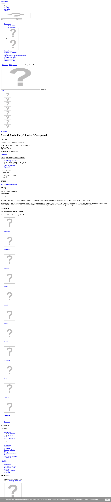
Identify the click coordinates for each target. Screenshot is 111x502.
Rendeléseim (7, 464)
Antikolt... (6, 397)
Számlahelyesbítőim (9, 467)
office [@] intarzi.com (15, 480)
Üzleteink (7, 446)
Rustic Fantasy (8, 51)
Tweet (3, 157)
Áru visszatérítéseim (10, 466)
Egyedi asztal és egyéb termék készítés (15, 55)
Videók (6, 54)
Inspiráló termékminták (10, 57)
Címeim (6, 469)
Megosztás (9, 157)
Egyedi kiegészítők (9, 60)
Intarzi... (6, 305)
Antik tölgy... (7, 249)
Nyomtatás (7, 167)
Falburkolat (7, 24)
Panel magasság (6, 170)
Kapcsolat (7, 448)
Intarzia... (6, 268)
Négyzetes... (7, 360)
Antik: (3, 139)
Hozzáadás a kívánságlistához (9, 184)
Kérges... (6, 378)
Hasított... (6, 341)
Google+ (16, 157)
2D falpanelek (11, 25)
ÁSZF (6, 451)
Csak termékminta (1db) (9, 175)
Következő (4, 131)
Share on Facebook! (9, 165)
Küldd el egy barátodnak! (11, 160)
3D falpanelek (11, 27)
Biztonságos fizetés (9, 450)
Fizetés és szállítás (9, 59)
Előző (2, 90)
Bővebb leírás (4, 154)
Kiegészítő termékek (10, 438)
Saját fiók (3, 461)
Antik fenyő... (7, 415)
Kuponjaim (7, 472)
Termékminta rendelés (10, 52)
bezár (107, 499)
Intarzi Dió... (7, 231)
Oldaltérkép (7, 457)
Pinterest (22, 157)
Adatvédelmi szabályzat (10, 456)
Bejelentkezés (4, 1)
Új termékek (7, 445)
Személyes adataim (9, 470)
